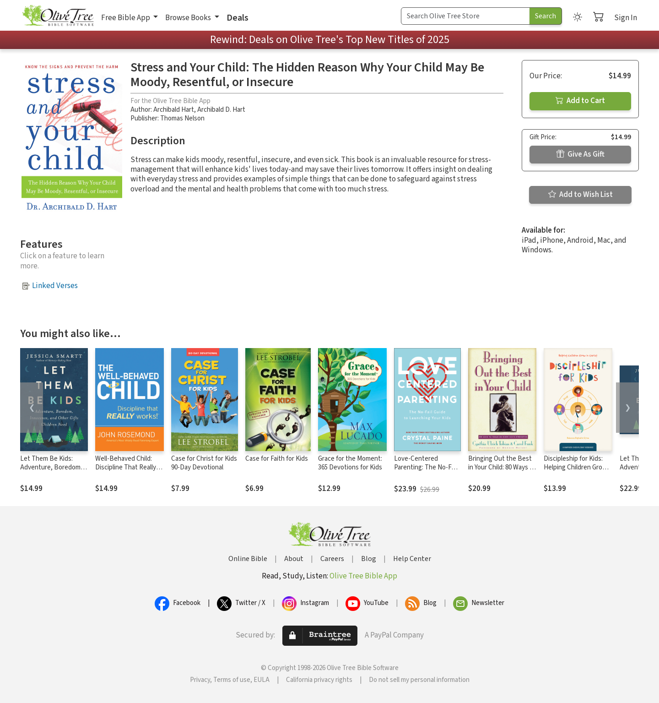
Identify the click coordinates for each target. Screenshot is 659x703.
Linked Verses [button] (55, 285)
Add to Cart (580, 100)
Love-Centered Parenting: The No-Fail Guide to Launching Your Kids (425, 472)
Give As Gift (580, 154)
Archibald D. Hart (221, 109)
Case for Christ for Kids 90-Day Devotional (204, 463)
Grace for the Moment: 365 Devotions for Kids (350, 463)
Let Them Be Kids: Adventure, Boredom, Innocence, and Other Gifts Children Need (51, 472)
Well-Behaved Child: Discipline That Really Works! (125, 467)
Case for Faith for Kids (276, 458)
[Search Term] (465, 16)
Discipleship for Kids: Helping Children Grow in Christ (575, 467)
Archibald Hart (173, 109)
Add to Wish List (580, 194)
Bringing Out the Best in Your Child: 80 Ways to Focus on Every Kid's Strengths (502, 472)
